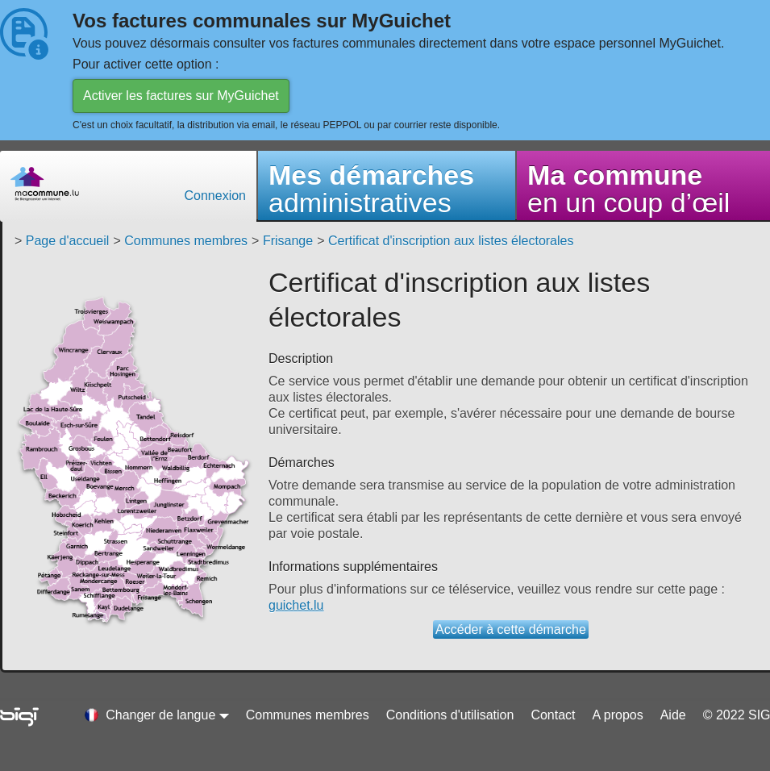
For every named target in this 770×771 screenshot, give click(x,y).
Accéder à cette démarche (510, 629)
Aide (673, 715)
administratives (371, 189)
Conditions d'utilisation (450, 715)
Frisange (288, 241)
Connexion (216, 195)
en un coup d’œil (628, 189)
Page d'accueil (68, 241)
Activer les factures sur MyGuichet (181, 95)
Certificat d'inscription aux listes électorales (451, 241)
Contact (553, 715)
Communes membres (186, 241)
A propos (618, 715)
